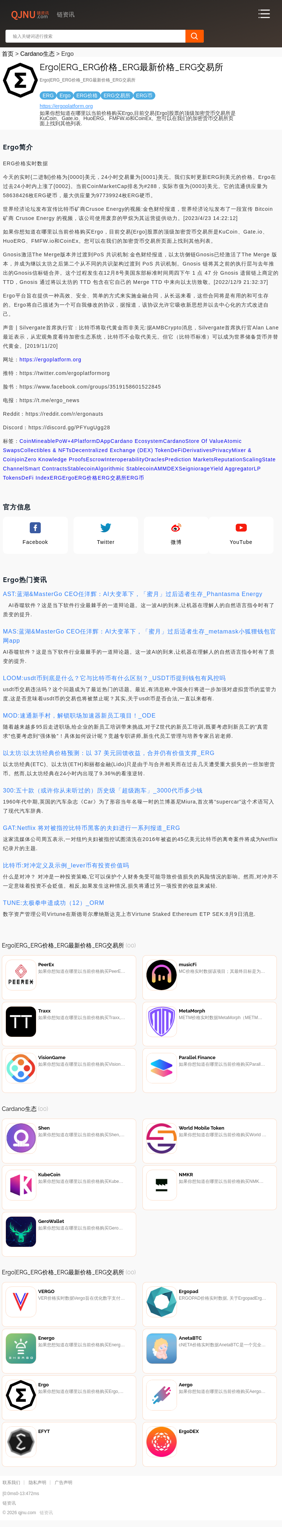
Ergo (68, 478)
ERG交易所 (112, 478)
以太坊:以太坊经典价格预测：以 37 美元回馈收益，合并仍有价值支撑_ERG (109, 753)
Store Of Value (204, 441)
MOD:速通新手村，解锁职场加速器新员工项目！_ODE (79, 715)
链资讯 (46, 1516)
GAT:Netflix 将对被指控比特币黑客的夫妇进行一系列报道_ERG (91, 828)
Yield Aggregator (232, 469)
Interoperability (125, 459)
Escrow (95, 459)
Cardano (174, 441)
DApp (103, 441)
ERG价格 (86, 478)
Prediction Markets (189, 459)
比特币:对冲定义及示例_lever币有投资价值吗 (66, 865)
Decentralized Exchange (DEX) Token (121, 450)
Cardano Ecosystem (137, 441)
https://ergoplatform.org (66, 106)
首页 (8, 54)
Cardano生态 (37, 54)
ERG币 (135, 478)
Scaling (252, 459)
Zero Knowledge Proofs (55, 459)
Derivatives (197, 450)
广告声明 (63, 1486)
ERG (56, 478)
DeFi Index (35, 478)
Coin (25, 441)
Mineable (43, 441)
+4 (71, 441)
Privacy (222, 450)
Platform (85, 441)
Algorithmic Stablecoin (124, 469)
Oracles (155, 459)
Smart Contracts (46, 469)
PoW (61, 441)
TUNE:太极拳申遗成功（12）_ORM (53, 903)
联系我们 (11, 1486)
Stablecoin (81, 469)
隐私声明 (37, 1486)
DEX (173, 469)
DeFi (176, 450)
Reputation (228, 459)
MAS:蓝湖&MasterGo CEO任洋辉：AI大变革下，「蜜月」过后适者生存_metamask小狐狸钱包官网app (139, 636)
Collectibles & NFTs (46, 450)
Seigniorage (194, 469)
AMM (160, 469)
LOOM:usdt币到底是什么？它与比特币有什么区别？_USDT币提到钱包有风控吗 (114, 678)
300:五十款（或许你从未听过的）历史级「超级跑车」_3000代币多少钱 (103, 790)
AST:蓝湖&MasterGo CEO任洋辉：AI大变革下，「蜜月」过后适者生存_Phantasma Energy (133, 594)
